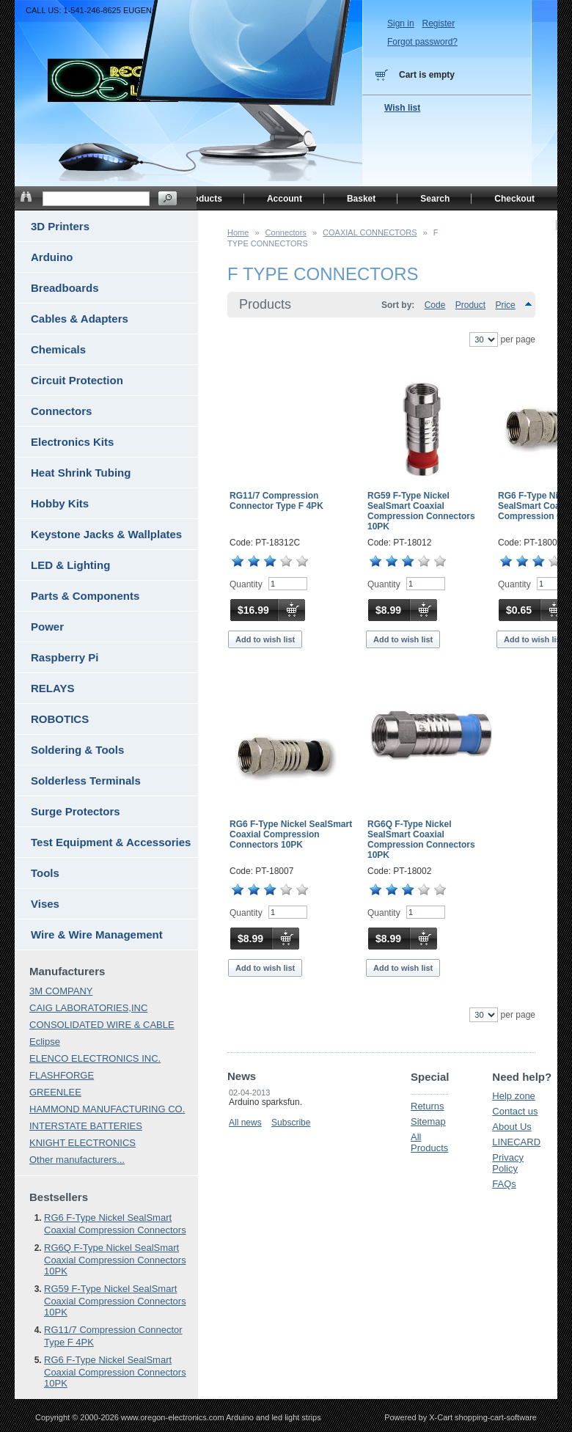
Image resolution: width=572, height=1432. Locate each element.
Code (435, 305)
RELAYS (52, 688)
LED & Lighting (70, 565)
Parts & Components (85, 596)
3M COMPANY (60, 990)
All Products (429, 1142)
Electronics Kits (72, 442)
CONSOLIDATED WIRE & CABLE (102, 1024)
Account (284, 199)
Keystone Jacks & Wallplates (106, 534)
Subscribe (290, 1122)
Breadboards (65, 288)
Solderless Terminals (86, 780)
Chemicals (58, 349)
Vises (45, 903)
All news (245, 1122)
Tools (45, 873)
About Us (511, 1126)
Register (438, 23)
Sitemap (428, 1121)
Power (47, 626)
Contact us (515, 1111)
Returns (427, 1106)
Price (505, 305)
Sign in (400, 23)
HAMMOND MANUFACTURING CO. (107, 1109)
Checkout (514, 199)
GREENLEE (55, 1092)
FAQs (504, 1183)
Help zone (513, 1095)
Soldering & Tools (77, 749)
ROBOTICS (60, 719)
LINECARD (516, 1142)
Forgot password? (422, 42)
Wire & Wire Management (97, 934)
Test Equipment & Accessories (111, 842)
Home (238, 232)
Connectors (286, 232)
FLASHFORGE (61, 1075)
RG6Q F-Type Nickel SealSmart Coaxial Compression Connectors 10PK (421, 839)
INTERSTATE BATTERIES (85, 1125)
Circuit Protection (77, 380)
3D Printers (60, 226)
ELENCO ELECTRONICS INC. (95, 1058)
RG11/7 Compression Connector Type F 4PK (276, 501)
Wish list (402, 108)
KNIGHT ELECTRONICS (82, 1142)
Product (470, 305)
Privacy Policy (508, 1163)
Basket (361, 199)
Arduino (52, 257)
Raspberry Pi (65, 657)
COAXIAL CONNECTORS (370, 232)
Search (435, 199)
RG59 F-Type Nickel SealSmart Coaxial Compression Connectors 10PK (421, 511)
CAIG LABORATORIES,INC (88, 1007)
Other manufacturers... (77, 1159)
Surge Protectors (75, 811)
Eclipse (44, 1041)
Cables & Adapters (79, 318)
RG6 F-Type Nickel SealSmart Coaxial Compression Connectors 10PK (291, 834)
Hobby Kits (60, 503)
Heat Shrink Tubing (81, 472)
